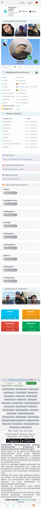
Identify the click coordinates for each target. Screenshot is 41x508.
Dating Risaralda (33, 417)
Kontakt (26, 436)
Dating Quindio (21, 417)
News (10, 431)
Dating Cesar (32, 399)
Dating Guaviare (21, 406)
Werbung (23, 434)
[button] (2, 2)
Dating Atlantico (9, 392)
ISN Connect (24, 500)
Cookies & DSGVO (11, 434)
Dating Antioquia (21, 389)
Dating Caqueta (31, 396)
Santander (33, 87)
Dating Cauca (21, 399)
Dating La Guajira (8, 410)
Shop (21, 431)
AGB (20, 436)
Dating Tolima (17, 424)
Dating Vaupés (14, 427)
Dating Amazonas (8, 389)
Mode (20, 3)
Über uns (31, 434)
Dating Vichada (26, 427)
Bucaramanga (23, 87)
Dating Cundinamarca (32, 403)
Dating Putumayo (8, 417)
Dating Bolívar (32, 392)
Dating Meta (34, 410)
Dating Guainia (9, 406)
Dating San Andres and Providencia (13, 420)
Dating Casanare (10, 399)
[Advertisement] (20, 11)
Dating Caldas (20, 396)
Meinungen (28, 431)
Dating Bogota (21, 392)
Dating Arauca (33, 389)
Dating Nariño (11, 413)
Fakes (15, 431)
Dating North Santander (26, 413)
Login (30, 3)
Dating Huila (32, 406)
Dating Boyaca (9, 396)
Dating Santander (33, 420)
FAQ (32, 436)
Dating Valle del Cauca (31, 424)
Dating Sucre (7, 424)
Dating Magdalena (22, 410)
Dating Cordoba (17, 403)
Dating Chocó (6, 403)
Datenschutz (12, 436)
